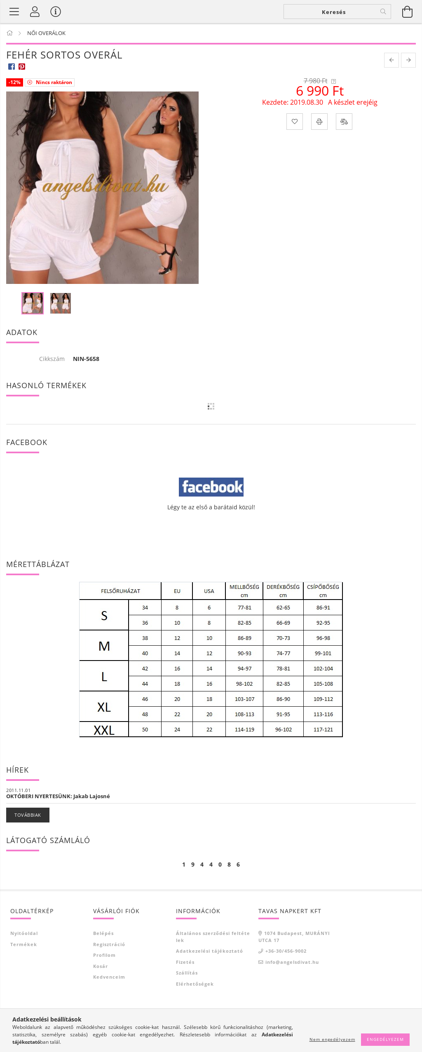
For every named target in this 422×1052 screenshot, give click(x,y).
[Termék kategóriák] (14, 11)
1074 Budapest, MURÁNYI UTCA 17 (294, 936)
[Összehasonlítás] (344, 121)
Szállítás (187, 973)
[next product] (408, 60)
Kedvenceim (109, 977)
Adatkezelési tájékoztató (209, 951)
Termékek (23, 944)
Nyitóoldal (24, 933)
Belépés (103, 933)
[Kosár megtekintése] (407, 11)
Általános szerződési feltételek (213, 936)
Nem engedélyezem (332, 1039)
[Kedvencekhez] (294, 121)
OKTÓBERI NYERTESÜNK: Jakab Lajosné (58, 796)
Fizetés (185, 962)
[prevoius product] (391, 60)
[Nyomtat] (319, 121)
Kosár (100, 966)
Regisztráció (109, 944)
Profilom (104, 955)
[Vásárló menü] (55, 11)
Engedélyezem (385, 1039)
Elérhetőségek (195, 984)
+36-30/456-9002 (286, 951)
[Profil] (35, 11)
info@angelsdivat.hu (292, 962)
